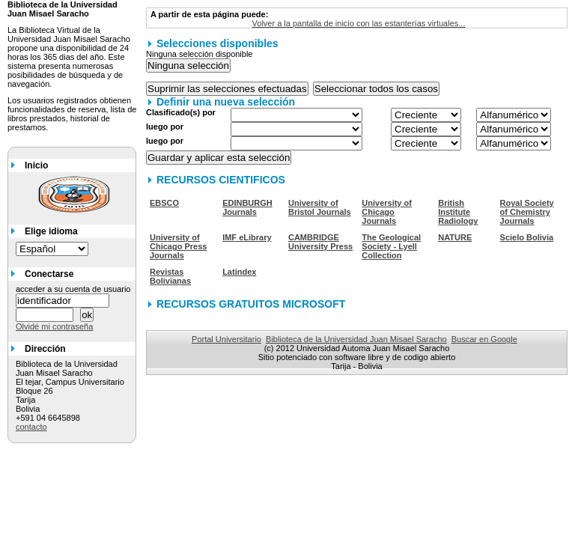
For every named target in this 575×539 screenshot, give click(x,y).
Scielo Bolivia (527, 237)
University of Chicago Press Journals (178, 246)
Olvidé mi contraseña (54, 326)
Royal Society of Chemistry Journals (527, 211)
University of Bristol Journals (319, 207)
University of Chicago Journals (387, 211)
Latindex (239, 271)
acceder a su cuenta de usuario (73, 288)
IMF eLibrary (246, 237)
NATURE (455, 237)
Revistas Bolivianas (170, 276)
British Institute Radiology (458, 211)
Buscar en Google (484, 339)
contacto (31, 426)
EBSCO (164, 202)
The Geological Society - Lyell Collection (391, 246)
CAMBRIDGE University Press (320, 242)
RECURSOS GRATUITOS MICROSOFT (250, 304)
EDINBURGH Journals (247, 207)
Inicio (36, 165)
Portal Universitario (226, 339)
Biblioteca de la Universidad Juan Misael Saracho (356, 339)
